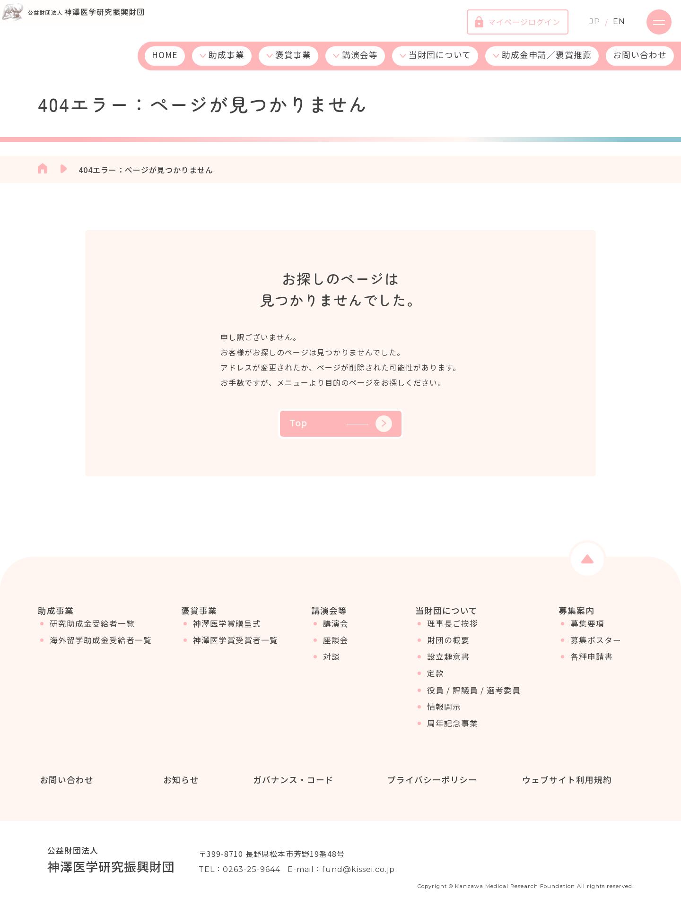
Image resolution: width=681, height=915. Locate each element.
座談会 (336, 646)
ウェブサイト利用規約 (565, 780)
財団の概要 (448, 646)
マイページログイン (509, 26)
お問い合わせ (640, 63)
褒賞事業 (293, 63)
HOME (165, 63)
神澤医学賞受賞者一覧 (235, 646)
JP (587, 25)
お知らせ (179, 780)
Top (340, 423)
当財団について (440, 63)
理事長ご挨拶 (452, 630)
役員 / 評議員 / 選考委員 (474, 696)
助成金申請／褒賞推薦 (547, 63)
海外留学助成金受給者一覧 (101, 646)
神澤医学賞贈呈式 (227, 630)
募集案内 (576, 610)
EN (611, 25)
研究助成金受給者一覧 (92, 630)
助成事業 (226, 63)
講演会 (336, 630)
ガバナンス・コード (291, 780)
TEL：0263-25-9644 (239, 870)
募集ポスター (595, 646)
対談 (331, 663)
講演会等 (360, 63)
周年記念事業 (452, 729)
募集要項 (587, 630)
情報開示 (444, 713)
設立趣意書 (448, 663)
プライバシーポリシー (430, 780)
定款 (435, 679)
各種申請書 (591, 663)
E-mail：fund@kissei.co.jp (341, 870)
